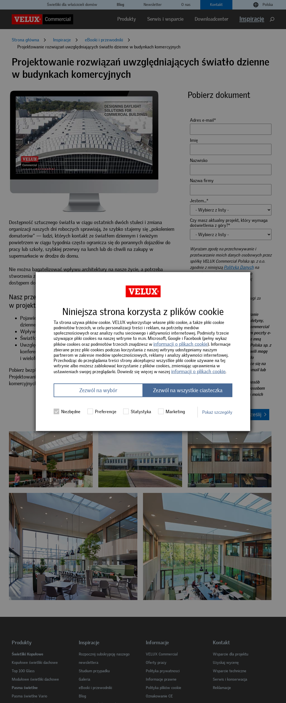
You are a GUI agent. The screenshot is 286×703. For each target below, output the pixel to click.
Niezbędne (67, 411)
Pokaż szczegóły (217, 412)
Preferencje (101, 411)
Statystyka (137, 411)
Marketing (171, 411)
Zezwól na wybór (98, 390)
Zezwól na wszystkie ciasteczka (187, 390)
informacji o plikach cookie (180, 344)
